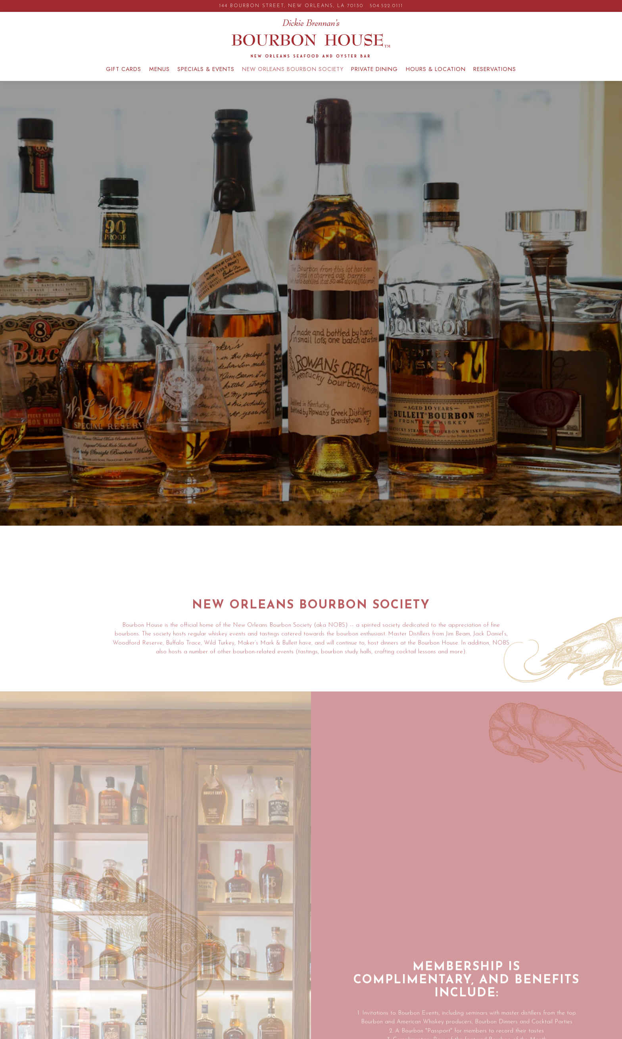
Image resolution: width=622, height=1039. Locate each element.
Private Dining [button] (374, 69)
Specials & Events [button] (205, 69)
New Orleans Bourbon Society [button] (293, 69)
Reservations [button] (494, 69)
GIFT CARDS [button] (123, 69)
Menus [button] (159, 69)
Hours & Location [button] (436, 69)
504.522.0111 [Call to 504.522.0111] (386, 6)
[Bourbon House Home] (311, 38)
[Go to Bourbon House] (291, 6)
